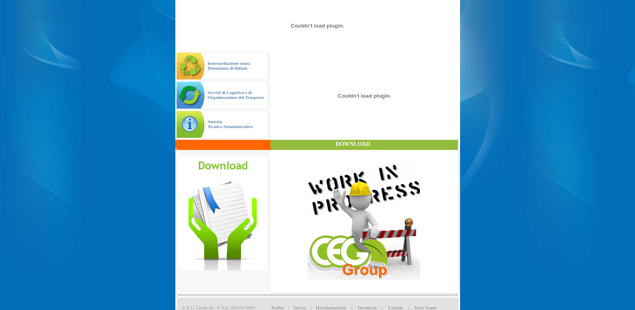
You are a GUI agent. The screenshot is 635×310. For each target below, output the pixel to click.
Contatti (395, 307)
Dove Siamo (425, 307)
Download (367, 307)
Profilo (278, 307)
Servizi (300, 307)
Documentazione (331, 307)
